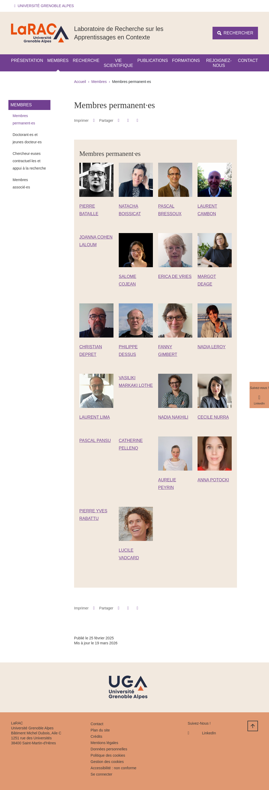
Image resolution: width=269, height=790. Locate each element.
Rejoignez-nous (219, 63)
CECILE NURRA (213, 417)
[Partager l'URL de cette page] (137, 120)
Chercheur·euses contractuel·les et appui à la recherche (29, 160)
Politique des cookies (108, 755)
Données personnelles (109, 749)
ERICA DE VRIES (175, 276)
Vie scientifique (118, 63)
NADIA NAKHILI (173, 417)
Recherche (86, 60)
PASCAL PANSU (95, 440)
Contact (248, 60)
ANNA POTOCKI (213, 480)
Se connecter (101, 774)
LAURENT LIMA (94, 417)
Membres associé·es (21, 183)
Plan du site (100, 730)
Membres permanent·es (24, 119)
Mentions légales (104, 743)
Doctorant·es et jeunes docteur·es (27, 138)
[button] (45, 6)
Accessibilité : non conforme (113, 768)
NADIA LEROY (212, 347)
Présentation (27, 60)
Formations (186, 60)
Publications (152, 60)
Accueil (80, 82)
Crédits (96, 736)
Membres (58, 60)
